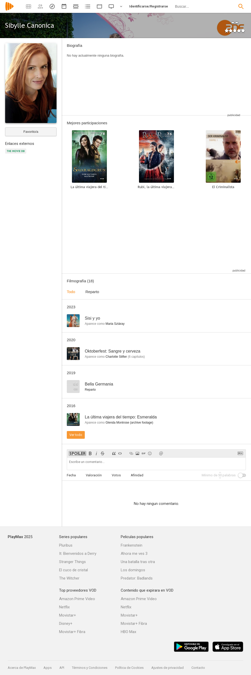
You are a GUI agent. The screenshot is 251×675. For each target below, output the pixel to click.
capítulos (136, 356)
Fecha (71, 475)
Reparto (92, 292)
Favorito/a (30, 132)
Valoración (94, 475)
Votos (116, 475)
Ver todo (75, 435)
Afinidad (137, 475)
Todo (71, 292)
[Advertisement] (186, 77)
